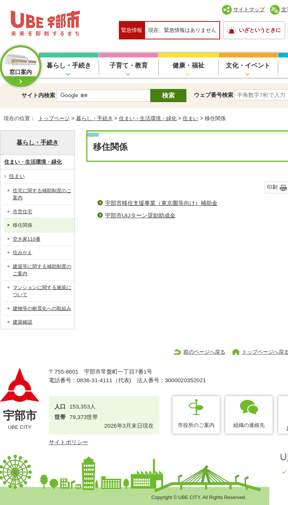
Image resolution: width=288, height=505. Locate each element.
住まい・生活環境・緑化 (148, 118)
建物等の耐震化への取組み (42, 308)
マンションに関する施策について (42, 291)
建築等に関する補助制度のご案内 (42, 270)
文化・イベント (248, 65)
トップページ (54, 118)
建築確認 (22, 322)
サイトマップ (249, 9)
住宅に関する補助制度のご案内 (42, 194)
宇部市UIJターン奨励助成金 (140, 215)
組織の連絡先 (249, 425)
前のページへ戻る (204, 352)
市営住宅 (22, 211)
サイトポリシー (68, 442)
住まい (190, 118)
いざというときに (260, 30)
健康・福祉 (188, 65)
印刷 (272, 187)
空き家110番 (26, 239)
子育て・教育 (129, 65)
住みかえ (22, 252)
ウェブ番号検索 (213, 95)
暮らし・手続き (68, 65)
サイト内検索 (38, 95)
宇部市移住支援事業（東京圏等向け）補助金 (161, 203)
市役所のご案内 (196, 425)
